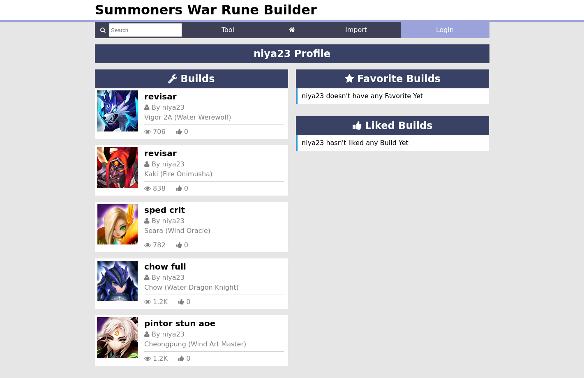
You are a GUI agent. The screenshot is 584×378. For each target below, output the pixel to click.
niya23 (173, 107)
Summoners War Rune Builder (206, 10)
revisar (160, 96)
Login (445, 30)
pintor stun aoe (179, 323)
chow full (165, 267)
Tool (228, 30)
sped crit (164, 210)
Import (356, 30)
